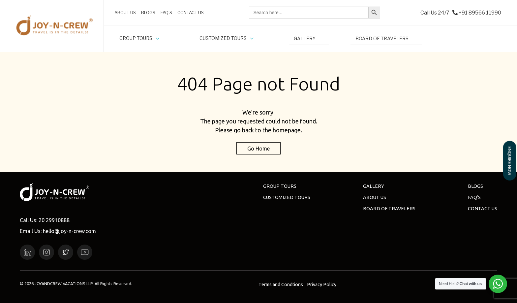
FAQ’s (474, 197)
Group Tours (279, 186)
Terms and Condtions (280, 284)
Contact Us (482, 208)
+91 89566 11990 (480, 13)
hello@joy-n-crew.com (69, 231)
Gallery (373, 186)
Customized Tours (286, 197)
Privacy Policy (321, 284)
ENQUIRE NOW (509, 160)
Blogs (475, 186)
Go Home (258, 148)
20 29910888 (54, 220)
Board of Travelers (389, 208)
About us (374, 197)
